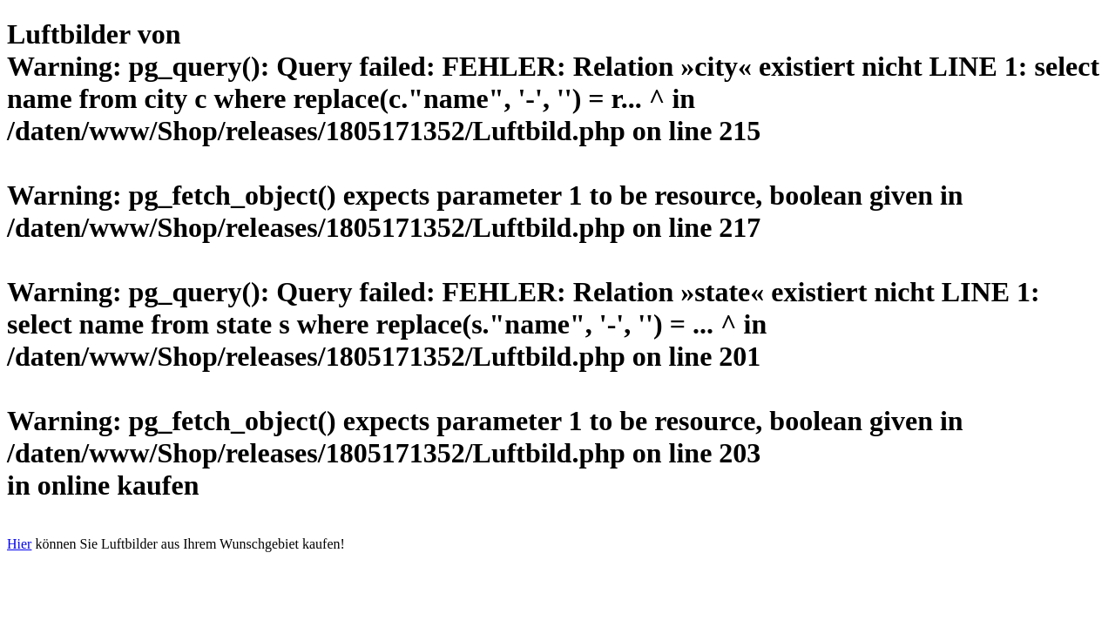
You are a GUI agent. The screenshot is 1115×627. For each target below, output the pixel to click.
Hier (19, 543)
